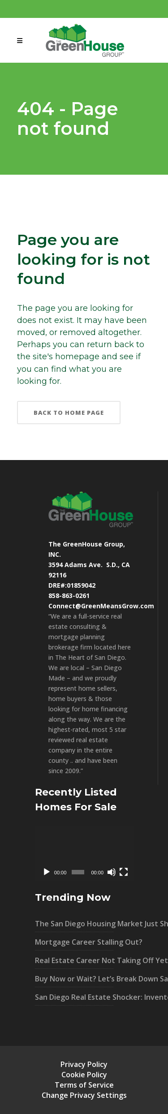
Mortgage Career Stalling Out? (74, 942)
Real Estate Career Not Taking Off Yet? (74, 960)
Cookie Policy (84, 1075)
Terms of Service (84, 1085)
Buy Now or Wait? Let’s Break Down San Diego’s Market (74, 979)
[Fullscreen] (123, 872)
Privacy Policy (84, 1064)
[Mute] (111, 872)
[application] (84, 853)
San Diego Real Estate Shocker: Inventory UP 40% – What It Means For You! (74, 997)
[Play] (46, 872)
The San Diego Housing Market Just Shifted (74, 924)
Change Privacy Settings (84, 1095)
